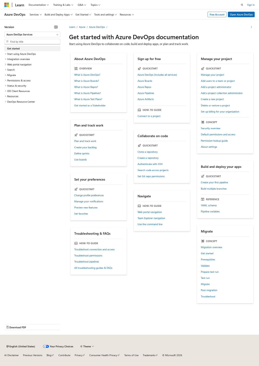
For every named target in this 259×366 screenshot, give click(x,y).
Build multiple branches (214, 188)
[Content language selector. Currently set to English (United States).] (20, 346)
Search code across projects (153, 170)
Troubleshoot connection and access (94, 249)
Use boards (80, 159)
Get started (207, 253)
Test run (205, 278)
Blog (49, 355)
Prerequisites (208, 259)
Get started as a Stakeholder (90, 105)
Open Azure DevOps (241, 14)
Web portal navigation (150, 212)
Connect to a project (149, 116)
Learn (72, 27)
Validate (205, 265)
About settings (209, 146)
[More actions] (251, 27)
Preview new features (85, 207)
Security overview (210, 128)
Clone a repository (148, 151)
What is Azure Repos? (86, 87)
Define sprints (81, 153)
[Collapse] (55, 27)
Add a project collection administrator (222, 93)
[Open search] (242, 5)
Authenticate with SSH (150, 164)
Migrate (205, 284)
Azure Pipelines (146, 93)
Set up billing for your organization (220, 111)
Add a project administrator (216, 87)
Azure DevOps (97, 27)
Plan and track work (85, 141)
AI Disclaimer (11, 355)
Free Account (217, 14)
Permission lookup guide (214, 140)
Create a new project (212, 99)
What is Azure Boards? (86, 80)
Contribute (64, 355)
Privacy (79, 355)
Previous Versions (32, 355)
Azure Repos (144, 87)
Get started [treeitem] (13, 48)
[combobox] (32, 34)
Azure (82, 27)
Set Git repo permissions (151, 176)
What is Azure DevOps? (87, 74)
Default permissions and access (218, 134)
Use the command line (150, 224)
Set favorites (81, 213)
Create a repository (148, 158)
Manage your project (212, 74)
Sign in (251, 4)
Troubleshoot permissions (88, 255)
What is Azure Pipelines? (87, 93)
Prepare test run (210, 271)
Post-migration (209, 290)
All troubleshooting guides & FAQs (93, 268)
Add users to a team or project (218, 80)
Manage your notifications (88, 201)
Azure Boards (145, 80)
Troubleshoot (208, 296)
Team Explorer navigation (151, 218)
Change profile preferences (89, 195)
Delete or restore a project (215, 105)
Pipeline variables (210, 211)
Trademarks (149, 355)
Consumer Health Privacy (103, 355)
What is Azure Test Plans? (88, 99)
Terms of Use (131, 355)
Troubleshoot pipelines (86, 261)
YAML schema (209, 205)
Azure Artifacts (146, 99)
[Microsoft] (6, 5)
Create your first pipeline (214, 182)
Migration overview (211, 247)
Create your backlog (85, 147)
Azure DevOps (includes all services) (157, 74)
